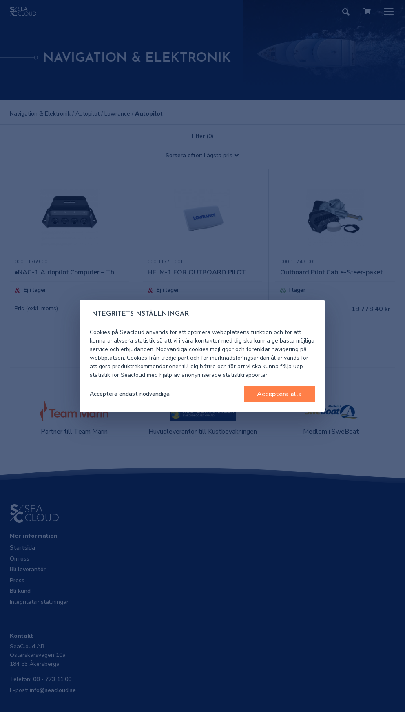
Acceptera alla (279, 393)
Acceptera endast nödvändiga (130, 394)
